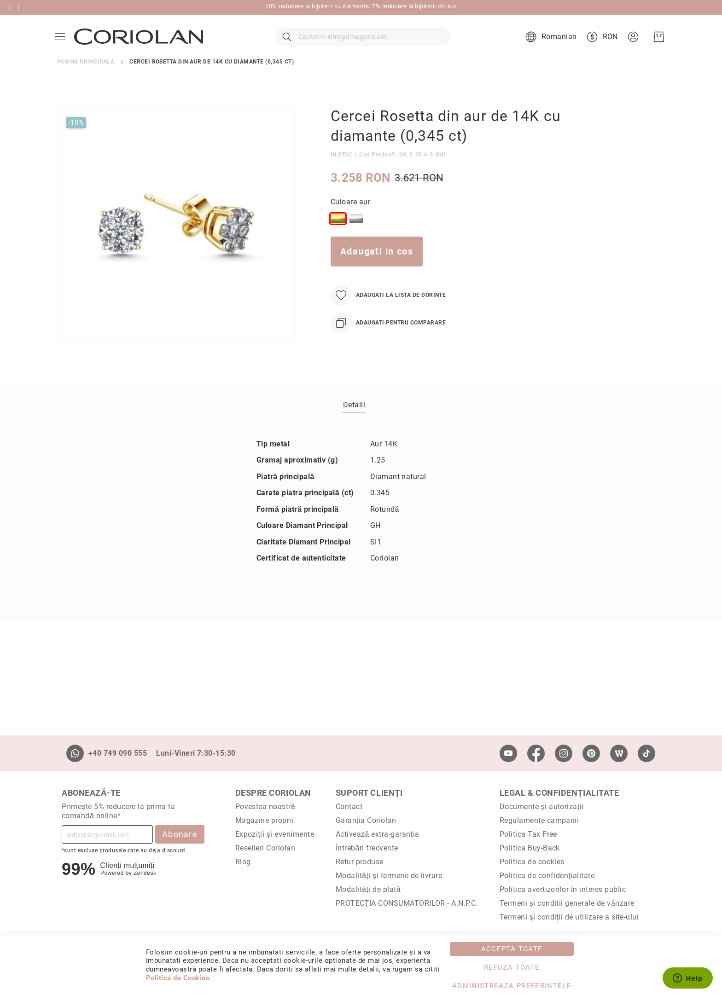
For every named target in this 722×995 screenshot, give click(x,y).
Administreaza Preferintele (511, 986)
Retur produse (360, 861)
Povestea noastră (265, 806)
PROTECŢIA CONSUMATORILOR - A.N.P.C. (407, 903)
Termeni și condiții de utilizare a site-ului (569, 917)
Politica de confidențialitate (547, 875)
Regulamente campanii (539, 820)
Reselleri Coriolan (265, 848)
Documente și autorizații (542, 806)
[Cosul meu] (656, 46)
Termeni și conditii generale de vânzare (567, 903)
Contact (349, 806)
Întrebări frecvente (367, 848)
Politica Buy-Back (530, 848)
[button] (547, 46)
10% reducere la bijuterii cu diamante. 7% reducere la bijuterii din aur (360, 6)
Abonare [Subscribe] (180, 834)
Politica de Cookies (178, 978)
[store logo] (140, 46)
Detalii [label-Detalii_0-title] (354, 423)
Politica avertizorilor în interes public (563, 889)
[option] (338, 237)
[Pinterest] (591, 753)
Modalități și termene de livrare (389, 875)
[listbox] (447, 239)
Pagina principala (85, 80)
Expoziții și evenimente (274, 834)
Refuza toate (512, 967)
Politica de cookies (532, 861)
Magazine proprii (264, 820)
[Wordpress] (619, 753)
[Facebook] (536, 753)
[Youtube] (508, 753)
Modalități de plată (368, 889)
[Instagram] (563, 753)
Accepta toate (512, 949)
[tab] (354, 423)
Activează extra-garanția (377, 834)
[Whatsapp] (75, 753)
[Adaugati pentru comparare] (388, 341)
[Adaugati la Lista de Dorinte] (388, 313)
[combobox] (362, 46)
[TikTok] (646, 753)
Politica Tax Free (528, 834)
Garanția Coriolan (366, 820)
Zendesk (145, 873)
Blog (243, 861)
